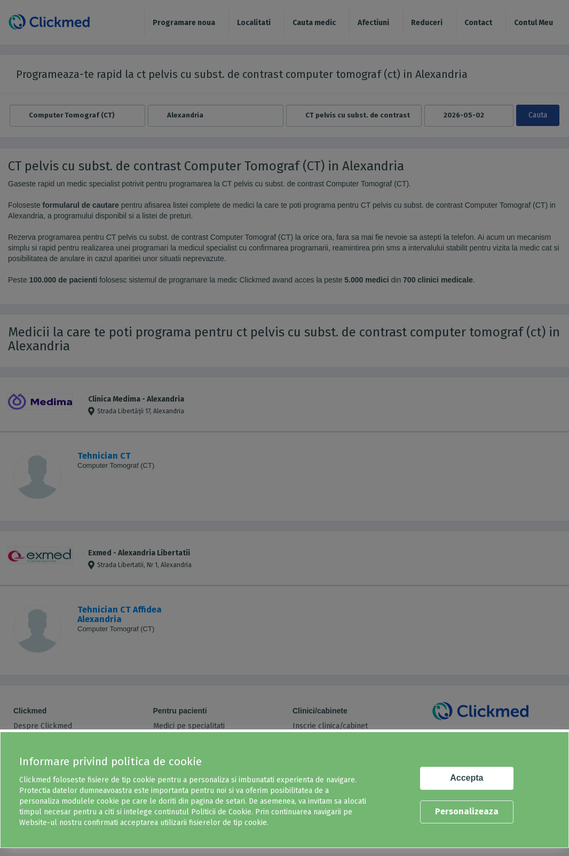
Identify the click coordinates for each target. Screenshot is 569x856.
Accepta (466, 777)
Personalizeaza (467, 811)
